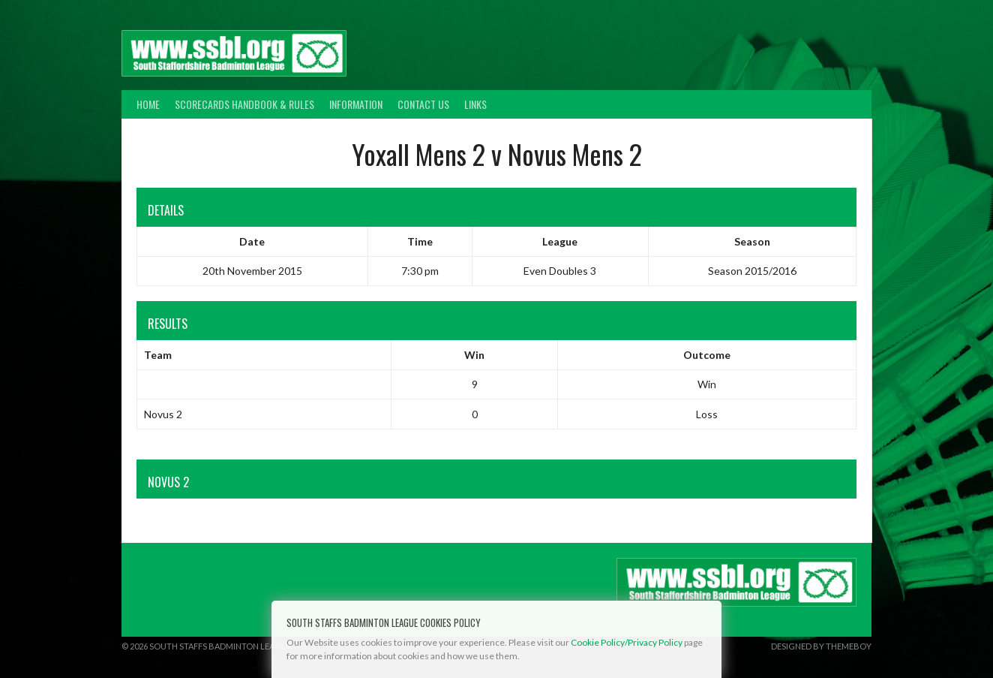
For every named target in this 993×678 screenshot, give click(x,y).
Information (355, 104)
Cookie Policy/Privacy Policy (626, 642)
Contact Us (423, 104)
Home (148, 104)
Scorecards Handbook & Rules (244, 104)
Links (475, 104)
